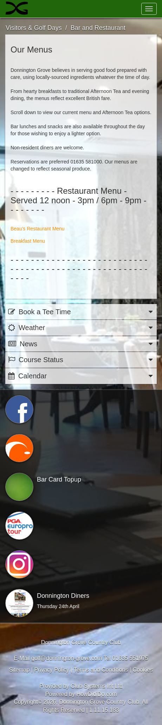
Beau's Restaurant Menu (38, 228)
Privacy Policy (51, 670)
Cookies (143, 670)
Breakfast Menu (28, 241)
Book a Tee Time (81, 312)
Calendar (81, 376)
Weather (81, 328)
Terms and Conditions (101, 670)
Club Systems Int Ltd (97, 686)
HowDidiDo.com (97, 694)
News (81, 344)
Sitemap (19, 670)
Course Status (81, 360)
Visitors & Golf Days (34, 27)
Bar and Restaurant (98, 27)
